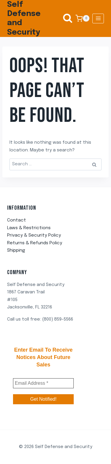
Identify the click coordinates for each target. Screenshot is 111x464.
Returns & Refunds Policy (34, 243)
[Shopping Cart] (82, 18)
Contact (16, 220)
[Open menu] (98, 18)
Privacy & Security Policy (34, 235)
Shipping (16, 250)
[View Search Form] (65, 18)
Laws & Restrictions (29, 228)
